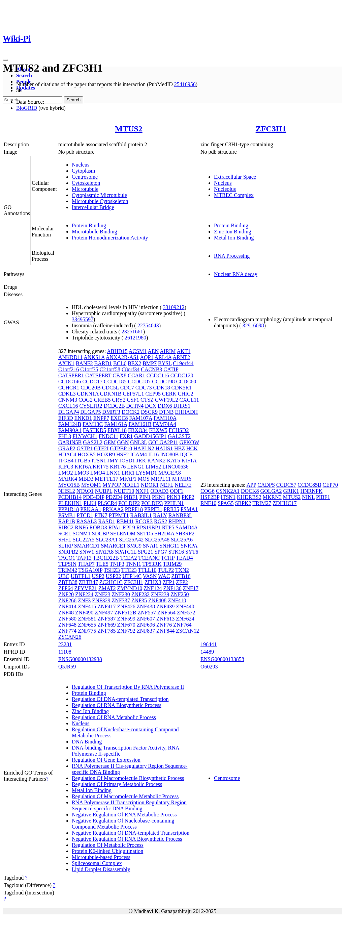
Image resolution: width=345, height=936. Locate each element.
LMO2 (65, 473)
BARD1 (103, 363)
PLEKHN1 (70, 503)
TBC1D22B (106, 558)
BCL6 (119, 363)
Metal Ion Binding (234, 238)
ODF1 (176, 491)
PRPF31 (153, 509)
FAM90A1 (70, 430)
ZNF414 (67, 606)
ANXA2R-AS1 (122, 357)
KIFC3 (65, 467)
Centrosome (85, 177)
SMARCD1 (87, 546)
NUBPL (104, 491)
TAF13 (84, 558)
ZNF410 (177, 600)
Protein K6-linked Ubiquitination (107, 851)
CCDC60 (186, 381)
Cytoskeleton (86, 183)
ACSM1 (138, 351)
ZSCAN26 (69, 637)
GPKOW (189, 442)
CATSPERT (98, 375)
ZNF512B (125, 612)
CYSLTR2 (91, 406)
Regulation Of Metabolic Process (108, 845)
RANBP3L (180, 515)
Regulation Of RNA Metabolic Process (114, 717)
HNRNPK (312, 491)
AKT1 (184, 351)
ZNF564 (166, 612)
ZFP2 (182, 582)
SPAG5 (225, 503)
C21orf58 (110, 369)
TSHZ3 (112, 570)
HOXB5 (86, 454)
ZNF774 (67, 631)
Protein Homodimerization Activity (110, 238)
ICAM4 (138, 454)
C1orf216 (68, 369)
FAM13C (93, 424)
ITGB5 (82, 460)
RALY (160, 515)
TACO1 (66, 558)
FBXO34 (138, 430)
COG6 (207, 491)
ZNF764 (182, 625)
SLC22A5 (83, 539)
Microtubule (85, 189)
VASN (150, 576)
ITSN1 (99, 460)
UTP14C (132, 576)
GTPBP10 (121, 448)
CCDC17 (92, 381)
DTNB (166, 412)
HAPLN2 (143, 448)
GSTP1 (85, 448)
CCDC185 (115, 381)
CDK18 (161, 387)
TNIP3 (116, 564)
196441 (208, 644)
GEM (110, 442)
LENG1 (135, 467)
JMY (112, 460)
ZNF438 (146, 606)
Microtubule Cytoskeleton (100, 201)
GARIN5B (70, 442)
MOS (144, 479)
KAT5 (173, 460)
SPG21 (145, 552)
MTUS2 (128, 128)
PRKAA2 (113, 509)
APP (251, 485)
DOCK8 (250, 491)
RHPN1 (177, 521)
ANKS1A (94, 357)
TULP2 (166, 570)
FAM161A (115, 424)
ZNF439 (165, 606)
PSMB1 (66, 515)
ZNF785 (106, 631)
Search (24, 75)
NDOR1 (150, 485)
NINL (308, 497)
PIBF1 (131, 497)
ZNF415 (87, 606)
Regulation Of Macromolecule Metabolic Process (125, 796)
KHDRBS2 (249, 497)
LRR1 (127, 473)
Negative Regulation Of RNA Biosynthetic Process (127, 839)
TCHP (168, 558)
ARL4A (163, 357)
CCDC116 (158, 375)
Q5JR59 (67, 666)
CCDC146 (69, 381)
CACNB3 (151, 369)
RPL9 (128, 527)
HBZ (179, 448)
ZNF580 (67, 619)
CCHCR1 (68, 387)
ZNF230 (121, 594)
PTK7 (101, 515)
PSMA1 (189, 509)
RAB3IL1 (141, 515)
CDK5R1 (181, 387)
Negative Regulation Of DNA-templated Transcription (130, 833)
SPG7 (160, 552)
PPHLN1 (174, 503)
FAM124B (69, 424)
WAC (164, 576)
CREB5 (102, 400)
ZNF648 (67, 625)
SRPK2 (243, 503)
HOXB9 (106, 454)
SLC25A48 (157, 539)
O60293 (209, 666)
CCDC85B (309, 485)
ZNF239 (160, 594)
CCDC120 (181, 375)
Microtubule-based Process (101, 857)
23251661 (132, 331)
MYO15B (69, 485)
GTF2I (101, 448)
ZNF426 (126, 606)
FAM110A (165, 418)
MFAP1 (128, 479)
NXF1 (142, 491)
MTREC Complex (234, 195)
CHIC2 (185, 394)
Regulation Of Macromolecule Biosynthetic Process (128, 778)
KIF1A (189, 460)
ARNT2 (181, 357)
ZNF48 (66, 612)
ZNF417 (106, 606)
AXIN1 (66, 363)
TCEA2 (128, 558)
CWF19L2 (166, 400)
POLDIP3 (152, 503)
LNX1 (113, 473)
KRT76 (118, 467)
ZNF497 (104, 612)
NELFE (183, 485)
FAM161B (139, 424)
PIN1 (145, 497)
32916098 (253, 325)
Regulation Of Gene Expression (106, 760)
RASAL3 (86, 521)
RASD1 (106, 521)
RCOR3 (144, 521)
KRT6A (82, 467)
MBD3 (86, 479)
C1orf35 (89, 369)
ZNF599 (126, 619)
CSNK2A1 (228, 491)
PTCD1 (85, 515)
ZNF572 (186, 612)
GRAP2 (66, 448)
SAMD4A (186, 527)
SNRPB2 (68, 552)
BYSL (164, 363)
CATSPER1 (71, 375)
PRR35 (171, 509)
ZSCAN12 (187, 631)
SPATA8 (104, 552)
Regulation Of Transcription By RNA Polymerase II (128, 687)
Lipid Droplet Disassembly (101, 869)
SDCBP (100, 533)
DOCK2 (130, 412)
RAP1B (66, 521)
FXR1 (126, 436)
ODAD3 (159, 491)
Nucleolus (225, 189)
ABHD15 (117, 351)
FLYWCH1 (84, 436)
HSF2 (122, 454)
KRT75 (100, 467)
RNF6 (81, 527)
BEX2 (134, 363)
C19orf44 (183, 363)
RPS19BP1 (148, 527)
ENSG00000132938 (80, 659)
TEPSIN (67, 564)
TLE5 (102, 564)
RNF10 (208, 503)
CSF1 (133, 400)
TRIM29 (172, 564)
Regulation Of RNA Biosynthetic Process (116, 705)
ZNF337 (121, 600)
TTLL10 (147, 570)
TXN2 (182, 570)
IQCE (186, 454)
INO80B (169, 454)
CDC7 (127, 387)
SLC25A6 (182, 539)
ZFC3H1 (271, 128)
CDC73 (143, 387)
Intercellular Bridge (93, 207)
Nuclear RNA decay (235, 274)
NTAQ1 (85, 491)
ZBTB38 (67, 582)
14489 (207, 652)
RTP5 (168, 527)
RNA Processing (232, 256)
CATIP (170, 369)
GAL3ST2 (179, 436)
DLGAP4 (68, 412)
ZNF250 (179, 594)
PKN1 (158, 497)
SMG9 (134, 546)
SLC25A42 (131, 539)
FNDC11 (108, 436)
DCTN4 (135, 406)
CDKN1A (87, 394)
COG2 (86, 400)
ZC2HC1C (111, 582)
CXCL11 (189, 400)
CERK (169, 394)
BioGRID (26, 108)
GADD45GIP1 (150, 436)
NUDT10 (124, 491)
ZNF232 (140, 594)
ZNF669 (106, 625)
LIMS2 (153, 467)
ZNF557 (147, 612)
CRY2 (118, 400)
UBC (63, 576)
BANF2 (84, 363)
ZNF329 (101, 600)
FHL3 (64, 436)
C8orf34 (130, 369)
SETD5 (145, 533)
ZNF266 (67, 600)
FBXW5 (158, 430)
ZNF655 (87, 625)
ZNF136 (172, 588)
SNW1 (87, 552)
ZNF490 (84, 612)
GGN (123, 442)
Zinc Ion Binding (232, 231)
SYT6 (191, 552)
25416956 (185, 84)
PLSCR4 (107, 503)
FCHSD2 (179, 430)
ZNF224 (84, 594)
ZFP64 (65, 588)
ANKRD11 (70, 357)
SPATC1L (125, 552)
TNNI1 (133, 564)
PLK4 (90, 503)
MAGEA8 (169, 473)
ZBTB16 (181, 576)
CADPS (266, 485)
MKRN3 (272, 497)
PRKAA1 (90, 509)
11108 (64, 652)
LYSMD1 (146, 473)
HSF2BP (209, 497)
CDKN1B (110, 394)
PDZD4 (114, 497)
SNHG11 (169, 546)
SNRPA (189, 546)
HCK (192, 448)
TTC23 (128, 570)
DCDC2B (114, 406)
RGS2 (160, 521)
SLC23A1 (107, 539)
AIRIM (168, 351)
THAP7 (86, 564)
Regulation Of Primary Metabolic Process (117, 784)
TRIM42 (67, 570)
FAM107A (140, 418)
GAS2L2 (92, 442)
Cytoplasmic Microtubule (99, 195)
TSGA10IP (90, 570)
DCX (150, 406)
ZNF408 (157, 600)
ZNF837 (146, 631)
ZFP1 (169, 582)
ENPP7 (101, 418)
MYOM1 (91, 485)
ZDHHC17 (284, 503)
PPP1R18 (68, 509)
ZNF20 (66, 594)
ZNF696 (146, 625)
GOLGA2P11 (163, 442)
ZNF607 (146, 619)
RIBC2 (65, 527)
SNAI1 (150, 546)
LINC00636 (175, 467)
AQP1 (146, 357)
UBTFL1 (81, 576)
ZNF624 (185, 619)
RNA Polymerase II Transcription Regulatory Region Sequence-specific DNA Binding (129, 805)
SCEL (64, 533)
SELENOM (123, 533)
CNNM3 (67, 400)
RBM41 (125, 521)
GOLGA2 (271, 491)
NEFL (166, 485)
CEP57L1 (133, 394)
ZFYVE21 (85, 588)
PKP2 (188, 497)
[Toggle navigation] (5, 60)
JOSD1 (127, 460)
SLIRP (65, 546)
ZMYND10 (130, 588)
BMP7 (150, 363)
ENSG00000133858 (222, 659)
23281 (65, 644)
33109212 (173, 307)
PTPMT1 (119, 515)
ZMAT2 (107, 588)
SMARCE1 (113, 546)
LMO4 (97, 473)
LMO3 (81, 473)
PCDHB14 (70, 497)
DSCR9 (149, 412)
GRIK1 (291, 491)
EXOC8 (119, 418)
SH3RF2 (185, 533)
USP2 (98, 576)
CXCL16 (68, 406)
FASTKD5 (94, 430)
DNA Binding (87, 741)
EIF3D (65, 418)
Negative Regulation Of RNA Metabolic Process (124, 814)
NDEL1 (130, 485)
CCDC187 (139, 381)
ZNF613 (165, 619)
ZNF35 (139, 600)
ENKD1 (83, 418)
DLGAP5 (90, 412)
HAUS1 (164, 448)
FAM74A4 (164, 424)
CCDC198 (163, 381)
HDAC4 (67, 454)
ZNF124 (153, 588)
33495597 (82, 319)
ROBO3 (98, 527)
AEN (153, 351)
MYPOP (111, 485)
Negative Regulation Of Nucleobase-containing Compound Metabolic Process (123, 824)
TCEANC (149, 558)
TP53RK (152, 564)
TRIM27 (261, 503)
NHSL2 (66, 491)
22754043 (148, 325)
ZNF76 (164, 625)
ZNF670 (126, 625)
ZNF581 (87, 619)
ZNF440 (185, 606)
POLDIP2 (129, 503)
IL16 (153, 454)
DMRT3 (111, 412)
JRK (141, 460)
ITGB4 (65, 460)
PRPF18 (134, 509)
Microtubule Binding (94, 231)
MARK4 (67, 479)
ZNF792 (126, 631)
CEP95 (153, 394)
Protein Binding (89, 225)
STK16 (176, 552)
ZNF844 (165, 631)
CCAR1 (136, 375)
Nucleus (80, 165)
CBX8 (119, 375)
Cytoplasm (83, 171)
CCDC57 (286, 485)
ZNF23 (102, 594)
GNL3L (138, 442)
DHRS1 (182, 406)
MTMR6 (181, 479)
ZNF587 (106, 619)
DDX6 (165, 406)
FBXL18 (117, 430)
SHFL (64, 539)
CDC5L (110, 387)
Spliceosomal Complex (97, 863)
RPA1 (114, 527)
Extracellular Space (235, 177)
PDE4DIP (93, 497)
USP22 (113, 576)
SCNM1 (81, 533)
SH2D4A (164, 533)
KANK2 (156, 460)
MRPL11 (161, 479)
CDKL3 (67, 394)
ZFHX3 (153, 582)
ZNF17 (190, 588)
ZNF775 (87, 631)
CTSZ (147, 400)
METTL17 (106, 479)
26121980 (135, 337)
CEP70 (330, 485)
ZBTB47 (88, 582)
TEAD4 (184, 558)
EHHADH (186, 412)
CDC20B (91, 387)
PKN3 (173, 497)
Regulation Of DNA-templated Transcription (120, 699)
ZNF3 (84, 600)
